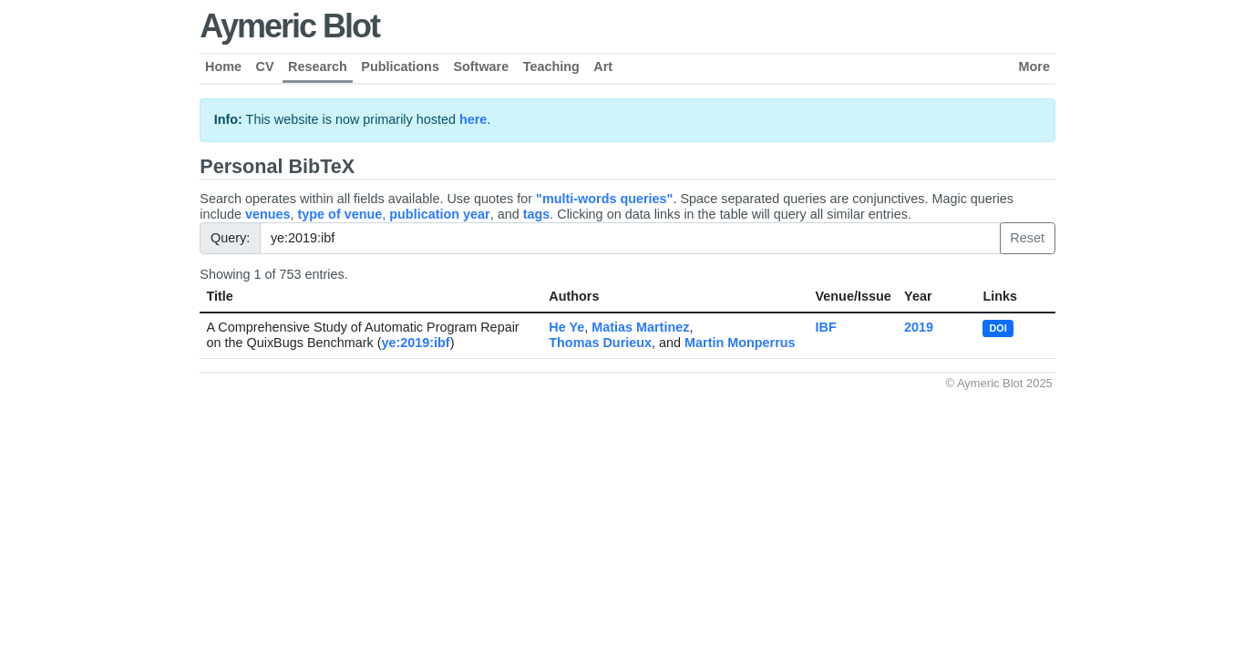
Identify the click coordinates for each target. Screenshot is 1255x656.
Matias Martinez (640, 327)
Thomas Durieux (600, 342)
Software (481, 66)
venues (268, 214)
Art (602, 66)
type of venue (340, 214)
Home (223, 66)
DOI (998, 328)
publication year (439, 214)
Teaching (551, 66)
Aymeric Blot (289, 26)
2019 (918, 327)
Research (317, 66)
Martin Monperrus (740, 342)
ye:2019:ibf (415, 342)
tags (536, 214)
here (473, 119)
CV (265, 66)
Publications (400, 66)
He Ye (566, 327)
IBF (826, 327)
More (1034, 66)
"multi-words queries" (604, 198)
